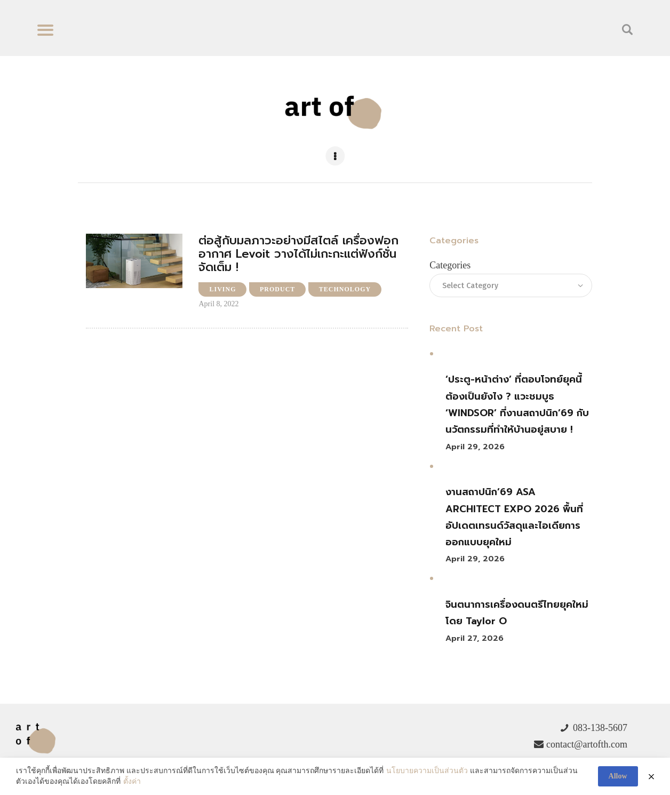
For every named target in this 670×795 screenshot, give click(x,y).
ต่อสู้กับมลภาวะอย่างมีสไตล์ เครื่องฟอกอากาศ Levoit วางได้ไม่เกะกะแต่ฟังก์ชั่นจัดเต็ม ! (298, 254)
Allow (618, 776)
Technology (345, 289)
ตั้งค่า (132, 781)
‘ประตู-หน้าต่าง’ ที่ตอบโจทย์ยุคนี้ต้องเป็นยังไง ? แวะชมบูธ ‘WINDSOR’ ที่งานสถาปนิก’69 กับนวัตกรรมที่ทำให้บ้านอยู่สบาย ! (517, 404)
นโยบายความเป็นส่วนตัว (427, 771)
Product (277, 289)
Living (222, 289)
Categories (449, 265)
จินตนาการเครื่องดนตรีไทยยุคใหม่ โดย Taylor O (516, 613)
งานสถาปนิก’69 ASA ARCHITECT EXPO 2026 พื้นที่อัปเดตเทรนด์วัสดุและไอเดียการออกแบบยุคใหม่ (514, 517)
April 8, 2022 (218, 304)
